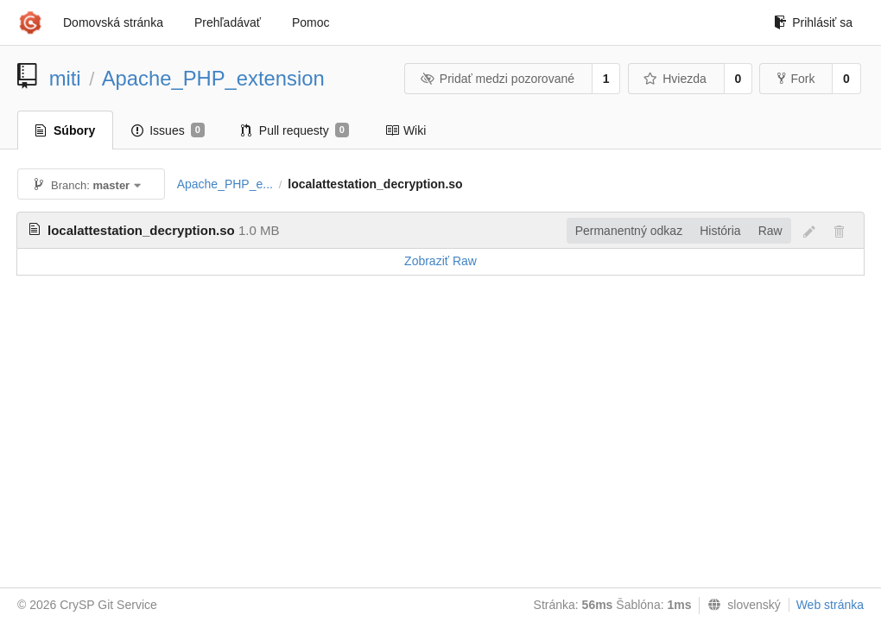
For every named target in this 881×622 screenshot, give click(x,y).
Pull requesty (295, 130)
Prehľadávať (227, 22)
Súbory (65, 130)
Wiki (405, 130)
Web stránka (830, 605)
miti (65, 78)
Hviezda (675, 79)
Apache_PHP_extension (213, 78)
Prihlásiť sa (813, 22)
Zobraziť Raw (440, 261)
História (720, 231)
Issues (168, 130)
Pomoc (311, 22)
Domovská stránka (113, 22)
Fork (795, 79)
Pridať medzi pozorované (497, 79)
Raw (770, 231)
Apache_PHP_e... (225, 184)
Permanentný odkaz (629, 231)
